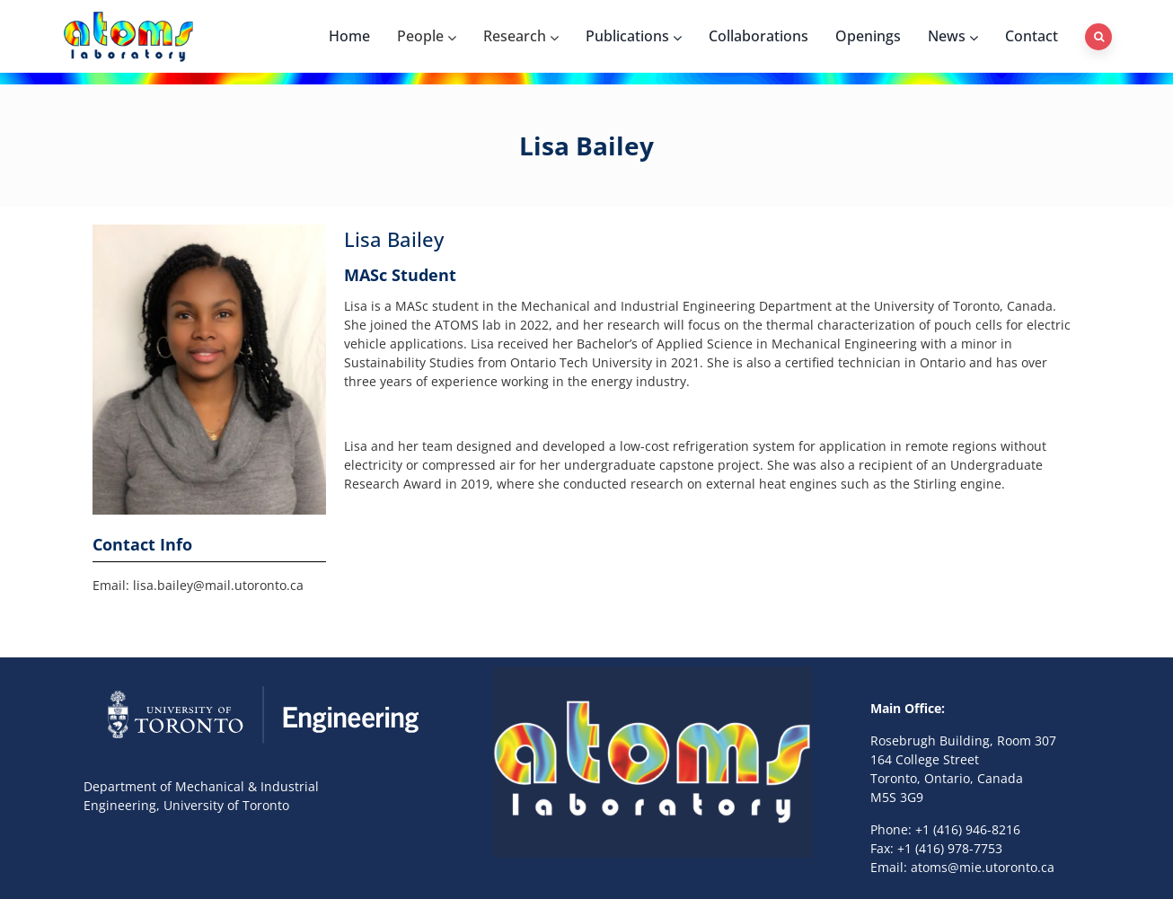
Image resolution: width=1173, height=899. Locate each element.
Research (521, 36)
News (953, 36)
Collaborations (758, 36)
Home (349, 36)
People (426, 36)
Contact (1031, 36)
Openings (868, 36)
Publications (634, 36)
